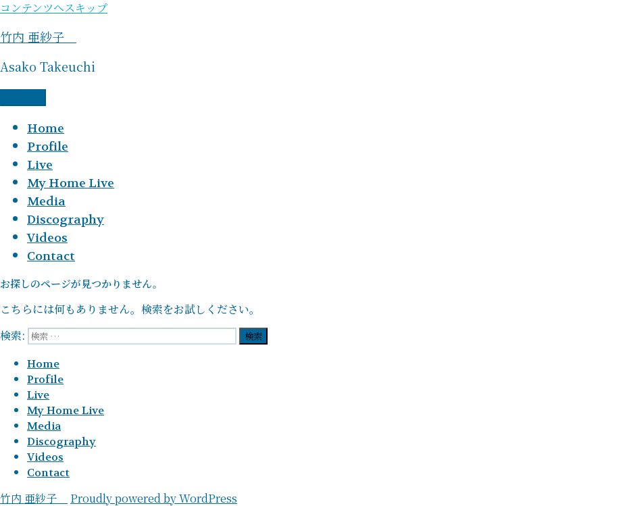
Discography (65, 220)
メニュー (23, 97)
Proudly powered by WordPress (153, 498)
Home (45, 128)
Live (40, 165)
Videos (47, 238)
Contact (51, 256)
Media (46, 201)
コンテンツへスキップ (53, 8)
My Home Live (70, 183)
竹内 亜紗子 (38, 36)
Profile (47, 147)
